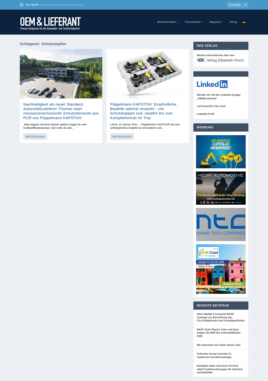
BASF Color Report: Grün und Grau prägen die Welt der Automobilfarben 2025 (219, 332)
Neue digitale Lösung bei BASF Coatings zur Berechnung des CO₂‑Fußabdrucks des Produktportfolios (221, 317)
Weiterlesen (35, 136)
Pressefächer (193, 22)
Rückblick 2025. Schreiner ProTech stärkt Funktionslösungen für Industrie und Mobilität (220, 369)
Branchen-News (166, 22)
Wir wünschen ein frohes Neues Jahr (219, 345)
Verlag (233, 22)
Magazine (215, 22)
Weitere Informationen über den (216, 55)
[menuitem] (244, 28)
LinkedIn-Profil (205, 113)
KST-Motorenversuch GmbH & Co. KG (62, 4)
